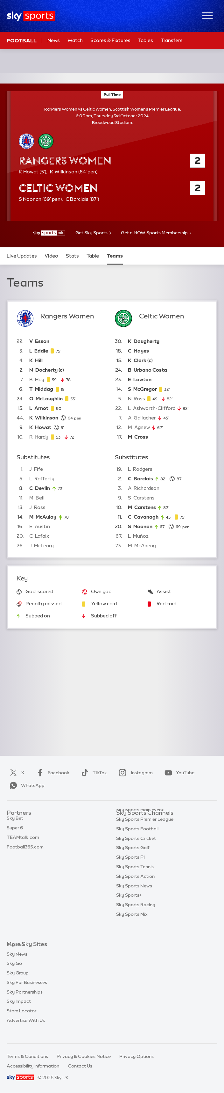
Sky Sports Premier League (144, 832)
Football (22, 40)
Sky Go (14, 973)
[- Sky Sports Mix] (49, 233)
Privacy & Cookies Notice (84, 1056)
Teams (115, 255)
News (53, 40)
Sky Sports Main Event (140, 822)
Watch (75, 40)
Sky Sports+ (129, 908)
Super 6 (15, 832)
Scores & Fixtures (110, 40)
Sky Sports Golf (133, 860)
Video (51, 255)
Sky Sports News (134, 898)
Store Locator (21, 1020)
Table (93, 255)
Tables (145, 40)
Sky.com (16, 954)
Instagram (134, 773)
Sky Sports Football (137, 841)
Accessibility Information (33, 1066)
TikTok (93, 773)
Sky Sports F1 (130, 870)
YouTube (178, 773)
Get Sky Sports (91, 232)
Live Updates (22, 255)
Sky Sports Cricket (136, 851)
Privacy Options (136, 1056)
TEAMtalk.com (23, 841)
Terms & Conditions (27, 1056)
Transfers (172, 40)
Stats (72, 255)
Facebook (51, 773)
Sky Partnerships (25, 1001)
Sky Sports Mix (132, 927)
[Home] (31, 16)
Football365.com (25, 851)
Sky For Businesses (27, 992)
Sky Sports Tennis (135, 879)
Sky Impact (19, 1011)
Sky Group (18, 982)
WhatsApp (26, 785)
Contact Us (80, 1066)
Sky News (17, 963)
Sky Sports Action (135, 889)
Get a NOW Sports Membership (154, 232)
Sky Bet (15, 822)
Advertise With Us (26, 1030)
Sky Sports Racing (135, 917)
